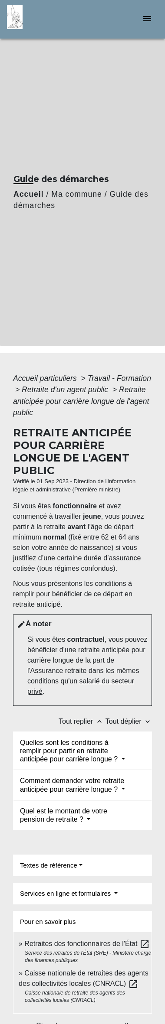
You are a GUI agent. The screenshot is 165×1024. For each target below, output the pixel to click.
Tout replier (82, 721)
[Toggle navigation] (147, 19)
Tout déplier (129, 721)
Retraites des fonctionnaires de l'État (87, 943)
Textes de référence (48, 865)
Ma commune (76, 194)
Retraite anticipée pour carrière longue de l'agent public (81, 401)
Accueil (28, 194)
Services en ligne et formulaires (66, 893)
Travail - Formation (119, 378)
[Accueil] (39, 19)
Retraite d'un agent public (66, 389)
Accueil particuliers (46, 378)
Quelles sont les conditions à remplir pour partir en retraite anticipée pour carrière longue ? (69, 751)
